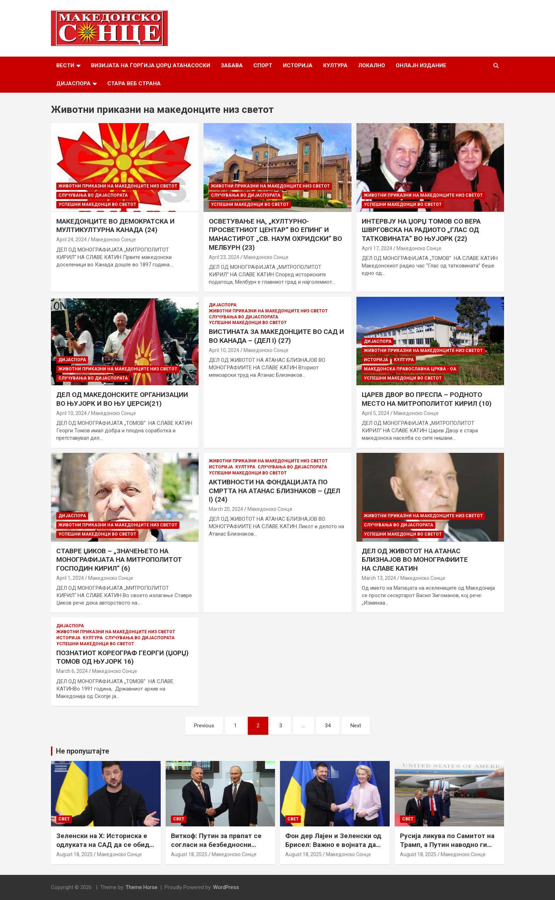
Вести (65, 65)
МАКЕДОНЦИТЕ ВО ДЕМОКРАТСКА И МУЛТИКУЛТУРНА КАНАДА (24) (115, 225)
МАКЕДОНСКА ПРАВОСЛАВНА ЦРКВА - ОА (410, 369)
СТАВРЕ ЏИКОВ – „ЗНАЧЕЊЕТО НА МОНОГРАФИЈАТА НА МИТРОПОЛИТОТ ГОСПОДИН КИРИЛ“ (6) (119, 559)
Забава (232, 65)
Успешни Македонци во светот (97, 204)
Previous (204, 725)
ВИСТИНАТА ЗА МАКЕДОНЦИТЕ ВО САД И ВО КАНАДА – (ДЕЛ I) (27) (276, 336)
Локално (371, 65)
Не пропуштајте (82, 751)
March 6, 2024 (72, 671)
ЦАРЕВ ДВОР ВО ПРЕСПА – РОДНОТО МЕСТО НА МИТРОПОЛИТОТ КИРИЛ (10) (427, 399)
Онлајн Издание (421, 65)
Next (355, 725)
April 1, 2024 (70, 578)
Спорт (262, 65)
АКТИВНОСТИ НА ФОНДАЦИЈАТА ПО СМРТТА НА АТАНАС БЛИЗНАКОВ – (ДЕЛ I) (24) (274, 490)
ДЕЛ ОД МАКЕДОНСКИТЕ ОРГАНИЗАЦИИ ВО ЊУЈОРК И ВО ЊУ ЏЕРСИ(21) (122, 399)
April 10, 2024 (71, 413)
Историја (298, 65)
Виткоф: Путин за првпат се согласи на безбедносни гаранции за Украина (216, 844)
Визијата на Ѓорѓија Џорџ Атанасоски (150, 65)
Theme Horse (142, 887)
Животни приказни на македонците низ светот (117, 186)
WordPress (226, 887)
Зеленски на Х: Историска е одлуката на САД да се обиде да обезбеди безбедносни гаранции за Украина (104, 849)
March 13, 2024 (379, 578)
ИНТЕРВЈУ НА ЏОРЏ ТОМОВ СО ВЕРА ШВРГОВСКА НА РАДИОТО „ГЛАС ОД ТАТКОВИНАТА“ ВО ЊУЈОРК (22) (421, 230)
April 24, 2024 (71, 239)
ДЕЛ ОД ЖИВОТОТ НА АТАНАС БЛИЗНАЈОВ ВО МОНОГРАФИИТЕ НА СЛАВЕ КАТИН (415, 559)
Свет (64, 819)
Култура (335, 65)
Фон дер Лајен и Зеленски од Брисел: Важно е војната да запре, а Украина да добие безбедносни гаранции (333, 849)
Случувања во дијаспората (93, 195)
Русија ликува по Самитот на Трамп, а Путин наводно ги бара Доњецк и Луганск (447, 844)
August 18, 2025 (74, 854)
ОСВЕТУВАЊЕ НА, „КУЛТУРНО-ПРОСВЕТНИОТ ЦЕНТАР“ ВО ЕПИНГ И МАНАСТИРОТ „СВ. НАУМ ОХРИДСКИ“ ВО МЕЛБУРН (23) (275, 234)
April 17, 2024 (377, 248)
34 (328, 725)
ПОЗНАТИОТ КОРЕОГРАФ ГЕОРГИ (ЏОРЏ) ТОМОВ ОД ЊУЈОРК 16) (122, 657)
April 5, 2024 (375, 413)
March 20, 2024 (226, 509)
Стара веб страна (134, 83)
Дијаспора (73, 83)
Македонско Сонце (113, 239)
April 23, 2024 (224, 257)
